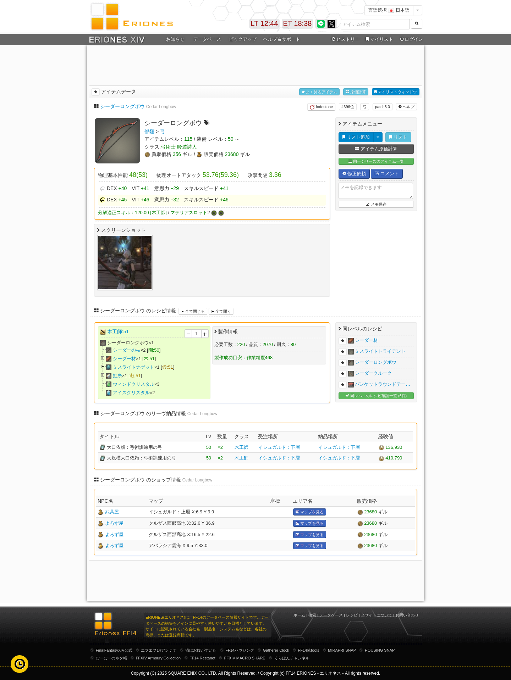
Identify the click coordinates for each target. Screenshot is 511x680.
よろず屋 (114, 523)
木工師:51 (118, 331)
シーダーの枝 (127, 350)
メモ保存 (376, 204)
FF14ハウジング (239, 650)
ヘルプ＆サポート (281, 39)
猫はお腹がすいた (200, 650)
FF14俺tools (308, 650)
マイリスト (378, 39)
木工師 (241, 447)
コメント (387, 173)
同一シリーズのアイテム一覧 (376, 161)
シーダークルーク (373, 373)
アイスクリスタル (131, 392)
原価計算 (356, 92)
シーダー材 (124, 358)
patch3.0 (382, 107)
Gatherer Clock (276, 650)
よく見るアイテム (319, 92)
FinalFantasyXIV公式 (114, 650)
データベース (207, 39)
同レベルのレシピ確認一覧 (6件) (376, 396)
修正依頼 (354, 173)
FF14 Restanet (202, 658)
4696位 (347, 107)
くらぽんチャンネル (291, 658)
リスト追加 (356, 137)
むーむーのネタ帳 (111, 658)
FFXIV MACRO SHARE (244, 658)
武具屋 (112, 511)
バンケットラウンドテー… (382, 384)
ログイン (411, 39)
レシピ (352, 615)
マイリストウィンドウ (395, 92)
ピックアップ (243, 39)
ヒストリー (344, 39)
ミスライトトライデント (380, 351)
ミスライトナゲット (133, 367)
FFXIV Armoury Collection (158, 658)
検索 (312, 615)
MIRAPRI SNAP (342, 650)
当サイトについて (376, 615)
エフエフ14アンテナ (158, 650)
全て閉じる (193, 311)
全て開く (221, 311)
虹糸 (117, 375)
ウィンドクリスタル (133, 384)
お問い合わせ (407, 615)
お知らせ (175, 39)
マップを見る (310, 512)
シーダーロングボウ (122, 106)
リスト (398, 137)
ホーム (299, 615)
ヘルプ (406, 107)
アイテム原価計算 (376, 148)
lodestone (321, 107)
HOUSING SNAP (380, 650)
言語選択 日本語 (389, 10)
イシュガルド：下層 (279, 447)
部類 (149, 131)
